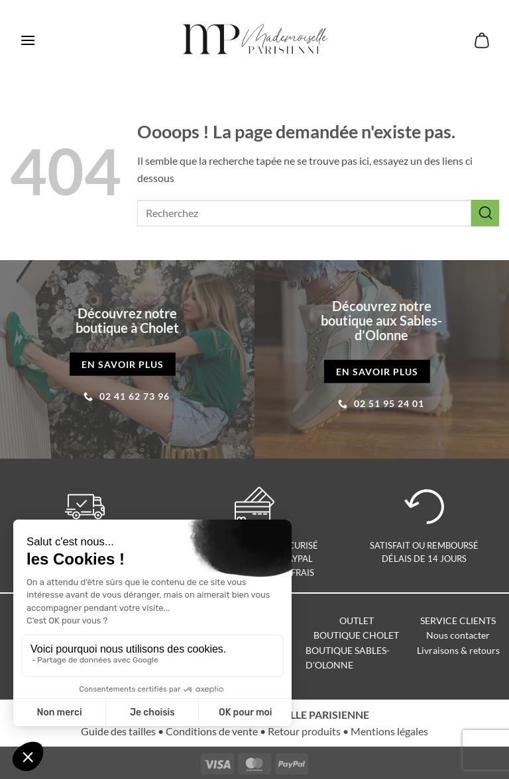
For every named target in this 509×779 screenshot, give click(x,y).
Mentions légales (389, 731)
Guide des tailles (118, 731)
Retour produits (304, 731)
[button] (28, 40)
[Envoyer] (485, 213)
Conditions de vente (212, 731)
